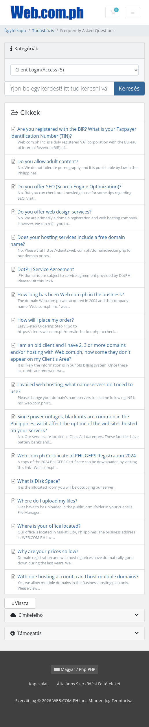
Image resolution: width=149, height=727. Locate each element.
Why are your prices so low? (74, 557)
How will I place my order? (74, 325)
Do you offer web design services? (74, 217)
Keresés (129, 88)
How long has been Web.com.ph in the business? (74, 300)
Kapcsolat (38, 683)
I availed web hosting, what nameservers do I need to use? (74, 393)
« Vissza (20, 603)
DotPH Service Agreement (74, 275)
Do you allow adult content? (74, 167)
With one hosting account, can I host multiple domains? (74, 582)
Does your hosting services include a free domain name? (74, 246)
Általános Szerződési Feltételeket (88, 683)
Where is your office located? (74, 531)
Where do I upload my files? (74, 506)
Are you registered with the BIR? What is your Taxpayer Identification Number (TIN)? (74, 138)
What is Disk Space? (74, 484)
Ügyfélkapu (15, 30)
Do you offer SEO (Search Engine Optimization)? (74, 192)
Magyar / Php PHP (74, 669)
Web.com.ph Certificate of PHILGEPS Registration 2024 (74, 461)
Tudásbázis (43, 30)
